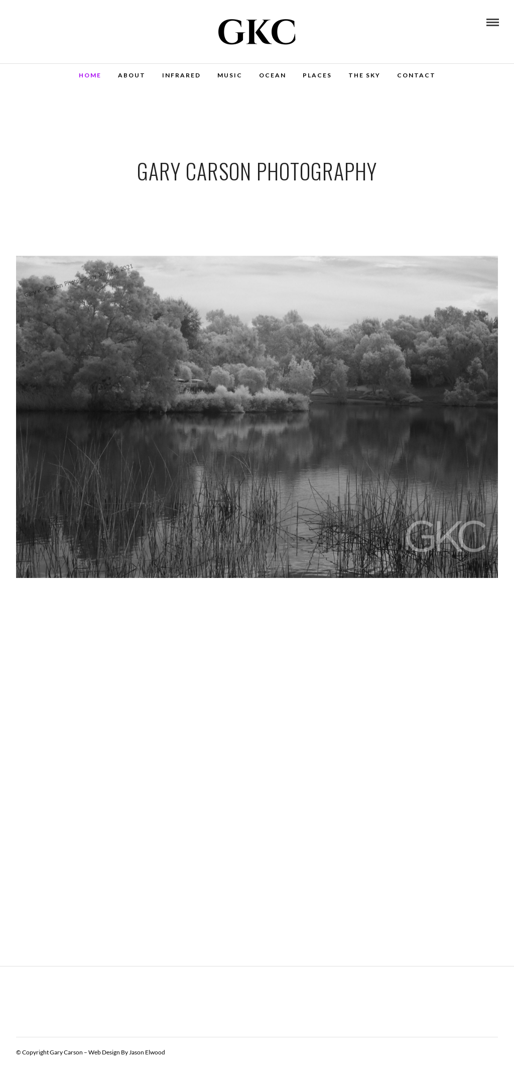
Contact (416, 75)
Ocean (272, 75)
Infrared (181, 75)
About (132, 75)
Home (90, 75)
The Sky (364, 75)
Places (317, 75)
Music (229, 75)
